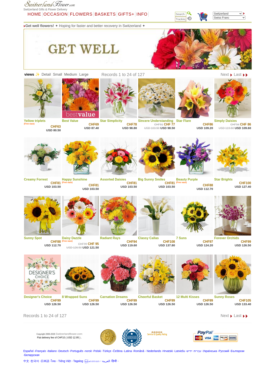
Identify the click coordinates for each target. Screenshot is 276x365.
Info (141, 14)
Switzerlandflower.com (69, 333)
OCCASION (55, 14)
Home (34, 14)
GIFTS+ (126, 14)
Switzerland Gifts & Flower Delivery (45, 9)
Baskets (105, 14)
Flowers (81, 14)
